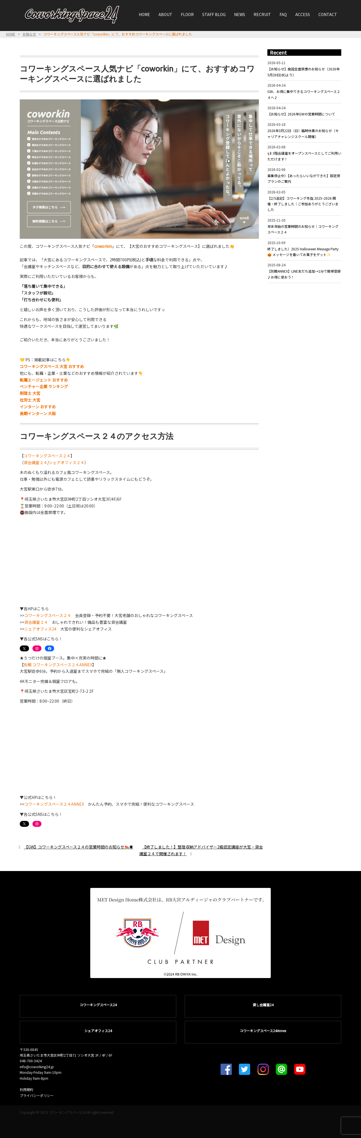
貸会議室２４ (35, 462)
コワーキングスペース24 (98, 1004)
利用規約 (26, 1089)
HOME (144, 14)
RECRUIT (262, 14)
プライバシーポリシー (37, 1095)
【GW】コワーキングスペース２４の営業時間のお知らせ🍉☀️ (78, 847)
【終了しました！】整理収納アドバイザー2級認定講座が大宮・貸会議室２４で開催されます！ (201, 850)
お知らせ (29, 34)
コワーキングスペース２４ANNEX (54, 804)
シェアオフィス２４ (66, 462)
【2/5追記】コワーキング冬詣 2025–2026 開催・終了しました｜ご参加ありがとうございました (302, 204)
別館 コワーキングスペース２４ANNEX (58, 664)
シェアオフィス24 (40, 629)
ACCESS (302, 14)
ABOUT (165, 14)
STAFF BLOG (214, 14)
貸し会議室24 (263, 1004)
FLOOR (187, 14)
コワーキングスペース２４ (47, 455)
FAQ (283, 14)
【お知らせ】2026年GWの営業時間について (301, 114)
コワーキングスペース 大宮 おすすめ (52, 366)
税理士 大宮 (30, 393)
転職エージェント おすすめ (44, 380)
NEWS (239, 14)
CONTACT (327, 14)
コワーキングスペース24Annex (263, 1030)
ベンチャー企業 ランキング (44, 386)
